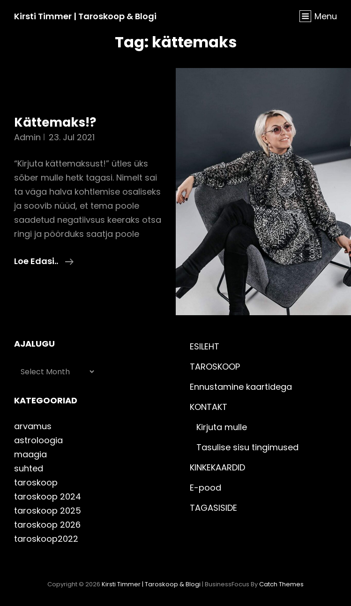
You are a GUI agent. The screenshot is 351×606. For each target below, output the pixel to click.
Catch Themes (281, 584)
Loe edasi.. (44, 260)
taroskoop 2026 (47, 524)
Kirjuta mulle (221, 427)
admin (27, 137)
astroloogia (38, 440)
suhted (28, 468)
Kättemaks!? (55, 122)
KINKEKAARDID (217, 467)
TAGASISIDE (213, 508)
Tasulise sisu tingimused (247, 447)
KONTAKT (208, 407)
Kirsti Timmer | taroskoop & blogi (85, 16)
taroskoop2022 (46, 539)
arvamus (33, 426)
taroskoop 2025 (47, 510)
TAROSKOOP (215, 366)
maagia (30, 454)
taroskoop (36, 482)
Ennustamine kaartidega (241, 387)
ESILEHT (204, 346)
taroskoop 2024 (47, 496)
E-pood (205, 487)
